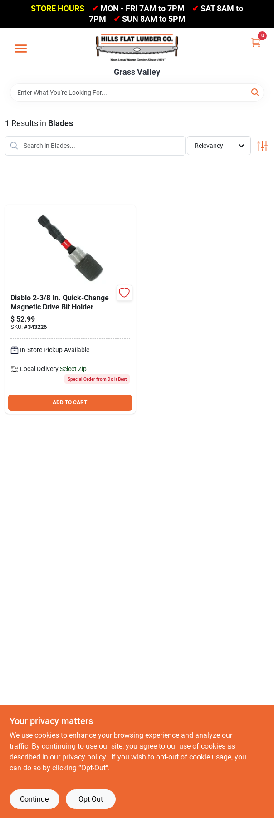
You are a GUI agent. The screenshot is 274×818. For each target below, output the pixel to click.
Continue (34, 799)
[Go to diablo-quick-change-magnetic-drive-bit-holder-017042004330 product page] (70, 309)
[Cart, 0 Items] (255, 42)
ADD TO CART (70, 402)
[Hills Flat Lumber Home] (137, 47)
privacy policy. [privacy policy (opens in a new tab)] (85, 757)
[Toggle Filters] (262, 146)
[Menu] (21, 48)
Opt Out (90, 799)
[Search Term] (137, 92)
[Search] (255, 91)
